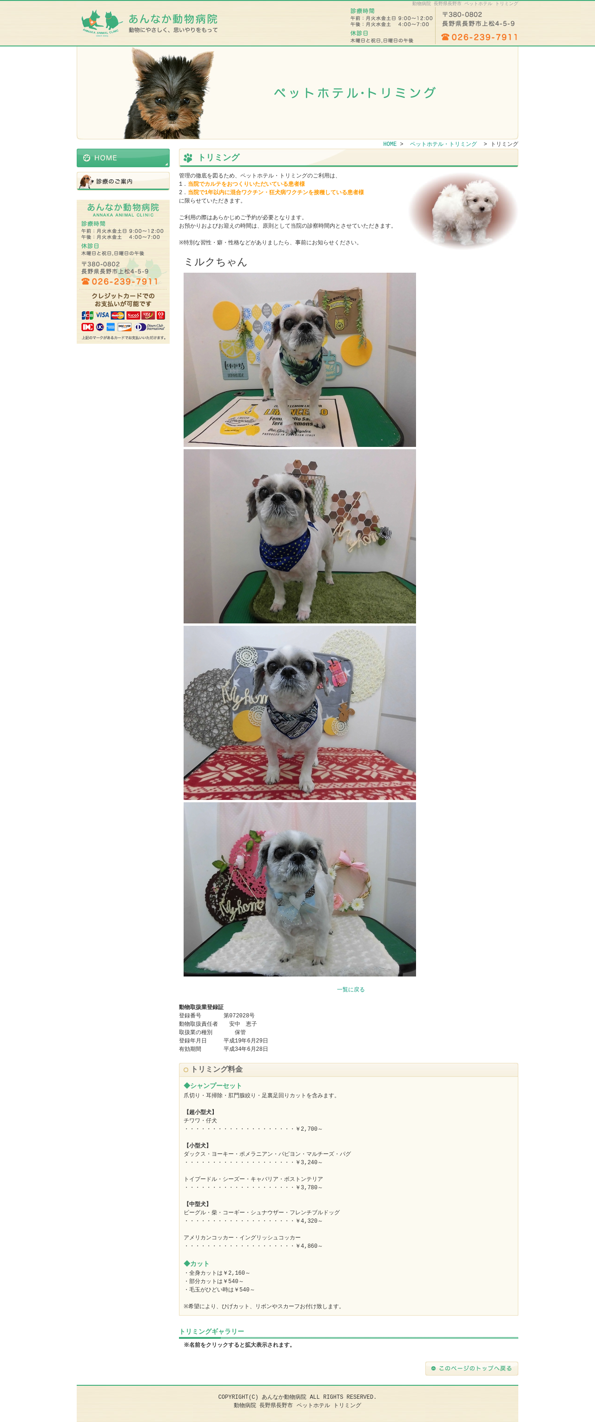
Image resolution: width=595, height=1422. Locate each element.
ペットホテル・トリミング (123, 181)
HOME (123, 158)
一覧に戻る (351, 990)
